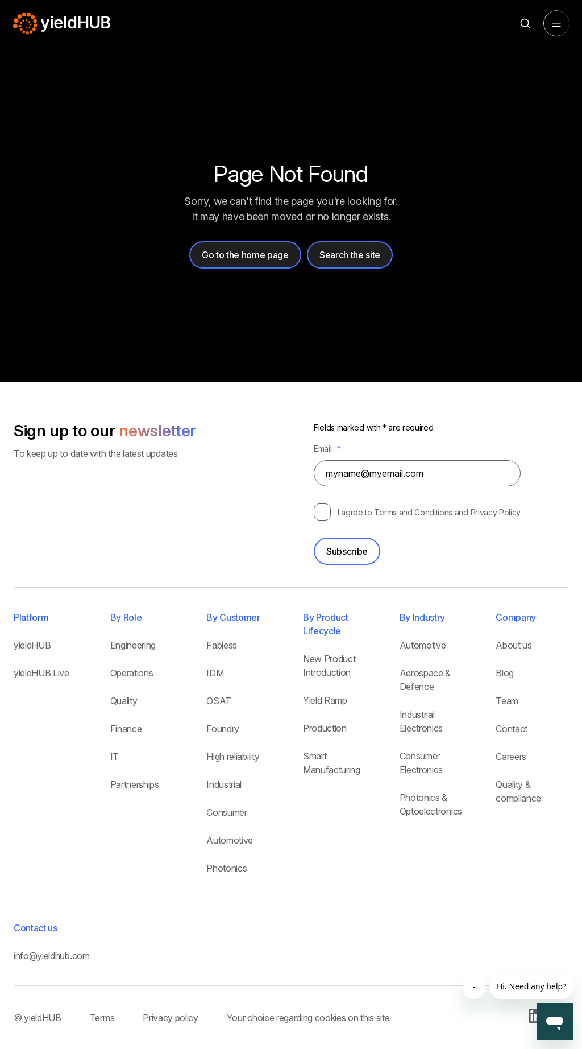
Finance (126, 728)
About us (513, 645)
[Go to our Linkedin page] (536, 1019)
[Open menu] (556, 23)
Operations (131, 673)
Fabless (221, 645)
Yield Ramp (325, 700)
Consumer (226, 812)
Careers (511, 756)
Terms (102, 1017)
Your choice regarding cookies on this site (308, 1017)
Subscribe (347, 551)
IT (114, 756)
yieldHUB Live (41, 673)
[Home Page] (62, 23)
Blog (505, 673)
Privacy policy (170, 1017)
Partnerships (134, 784)
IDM (214, 673)
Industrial (224, 784)
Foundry (222, 728)
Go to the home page (245, 255)
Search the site (349, 255)
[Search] (525, 23)
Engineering (133, 645)
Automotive (229, 840)
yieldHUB (32, 645)
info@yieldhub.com (52, 955)
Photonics (226, 868)
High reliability (232, 756)
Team (507, 701)
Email (327, 448)
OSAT (218, 701)
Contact (511, 728)
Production (325, 728)
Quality (124, 701)
